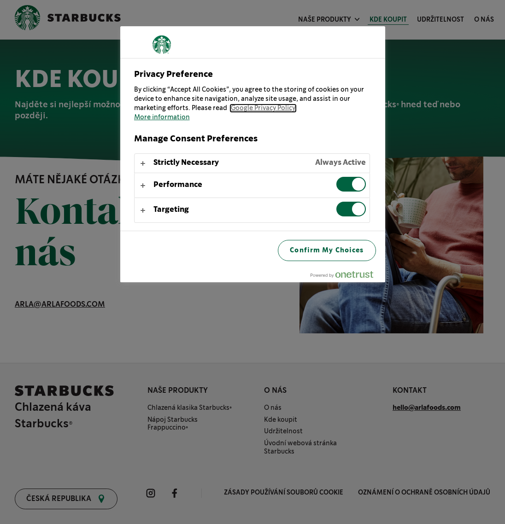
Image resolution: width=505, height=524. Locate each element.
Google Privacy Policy (263, 108)
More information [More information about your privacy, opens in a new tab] (162, 117)
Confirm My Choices (327, 250)
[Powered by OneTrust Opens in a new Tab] (346, 276)
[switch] (351, 184)
